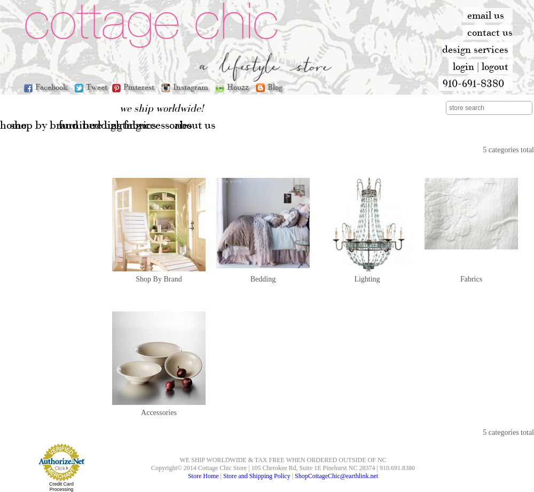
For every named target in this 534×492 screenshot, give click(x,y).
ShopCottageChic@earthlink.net (336, 476)
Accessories (159, 413)
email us (485, 15)
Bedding (263, 279)
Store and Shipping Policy (256, 476)
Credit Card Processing (61, 486)
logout (495, 66)
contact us (490, 32)
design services (475, 49)
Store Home (203, 476)
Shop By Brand (159, 279)
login (463, 66)
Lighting (367, 279)
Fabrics (471, 279)
